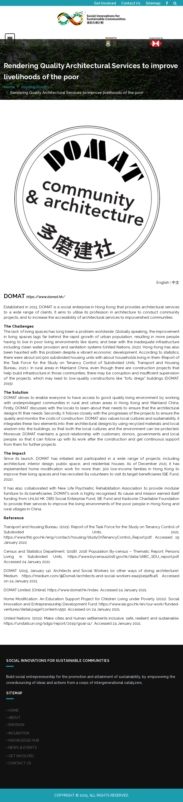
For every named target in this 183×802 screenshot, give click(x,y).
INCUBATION (17, 733)
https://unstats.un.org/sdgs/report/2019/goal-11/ (48, 623)
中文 (175, 282)
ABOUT (13, 718)
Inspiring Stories (35, 87)
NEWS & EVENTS (21, 748)
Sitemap (153, 3)
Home (9, 87)
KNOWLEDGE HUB (22, 740)
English (162, 282)
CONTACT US (18, 763)
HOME (12, 710)
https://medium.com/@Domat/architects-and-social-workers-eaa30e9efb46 (90, 576)
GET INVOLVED (20, 756)
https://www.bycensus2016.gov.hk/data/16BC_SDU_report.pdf (123, 556)
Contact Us (130, 3)
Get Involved (105, 3)
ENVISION (15, 725)
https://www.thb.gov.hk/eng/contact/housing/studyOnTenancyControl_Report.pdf (77, 537)
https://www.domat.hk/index (72, 590)
